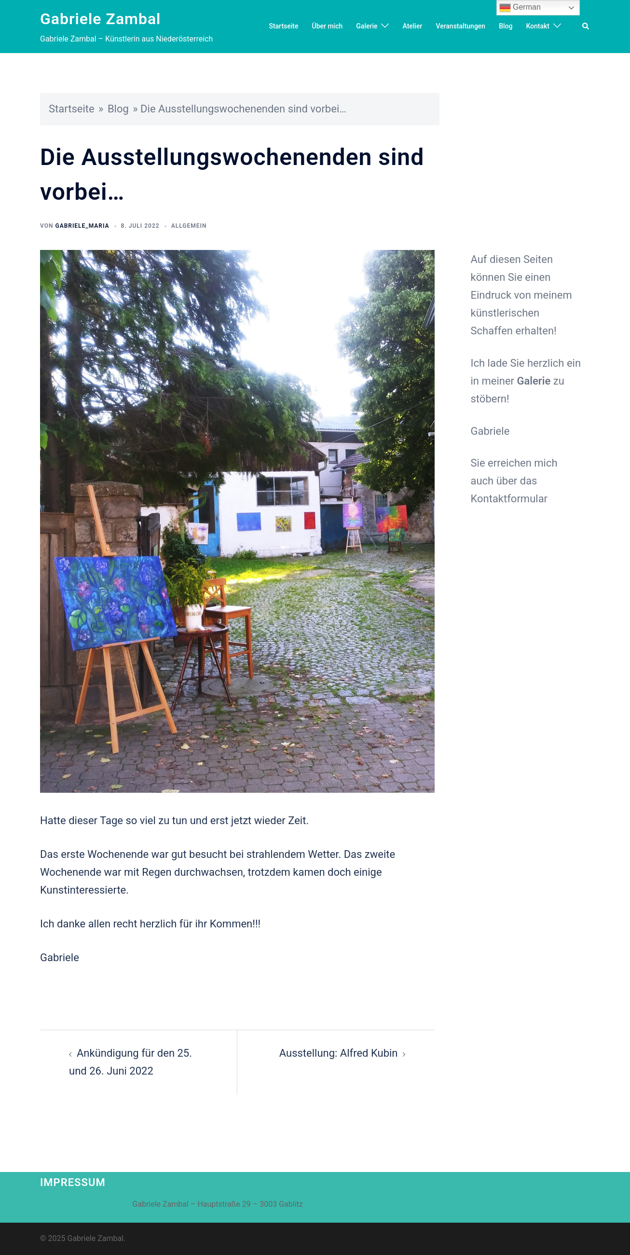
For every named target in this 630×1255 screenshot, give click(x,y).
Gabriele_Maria (82, 225)
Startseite (283, 26)
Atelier (412, 26)
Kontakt (537, 26)
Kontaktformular (509, 499)
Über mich (327, 26)
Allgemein (189, 225)
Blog (505, 26)
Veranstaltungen (460, 26)
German (520, 8)
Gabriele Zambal (100, 19)
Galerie (366, 26)
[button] (586, 26)
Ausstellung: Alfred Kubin (338, 1053)
